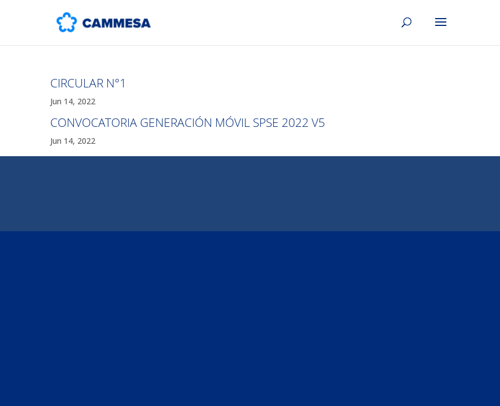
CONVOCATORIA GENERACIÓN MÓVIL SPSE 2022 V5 (187, 122)
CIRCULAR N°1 (88, 83)
